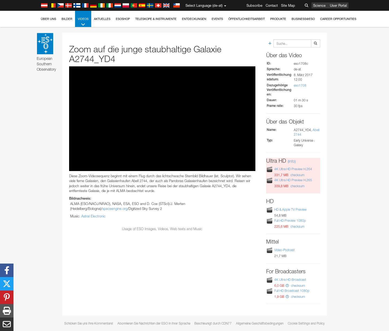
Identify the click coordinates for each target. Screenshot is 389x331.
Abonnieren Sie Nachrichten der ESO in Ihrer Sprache (153, 323)
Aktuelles (102, 19)
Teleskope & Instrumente (156, 19)
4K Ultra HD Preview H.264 (293, 169)
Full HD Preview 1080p (290, 221)
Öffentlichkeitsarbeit (246, 19)
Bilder (67, 19)
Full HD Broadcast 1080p (291, 291)
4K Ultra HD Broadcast (290, 280)
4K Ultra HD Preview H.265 (293, 180)
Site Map (288, 5)
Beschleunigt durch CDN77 (213, 323)
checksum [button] (297, 175)
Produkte (278, 19)
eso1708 (300, 85)
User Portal (338, 5)
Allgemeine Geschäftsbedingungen (259, 323)
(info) (292, 161)
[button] (287, 286)
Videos (83, 22)
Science (319, 5)
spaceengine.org (114, 208)
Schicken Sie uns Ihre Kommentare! (88, 323)
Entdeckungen (194, 19)
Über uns (48, 19)
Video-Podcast (284, 250)
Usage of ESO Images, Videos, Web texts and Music (162, 229)
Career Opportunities (338, 19)
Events (217, 19)
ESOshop (123, 19)
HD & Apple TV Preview (290, 209)
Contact (272, 5)
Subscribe (254, 5)
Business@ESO (303, 19)
